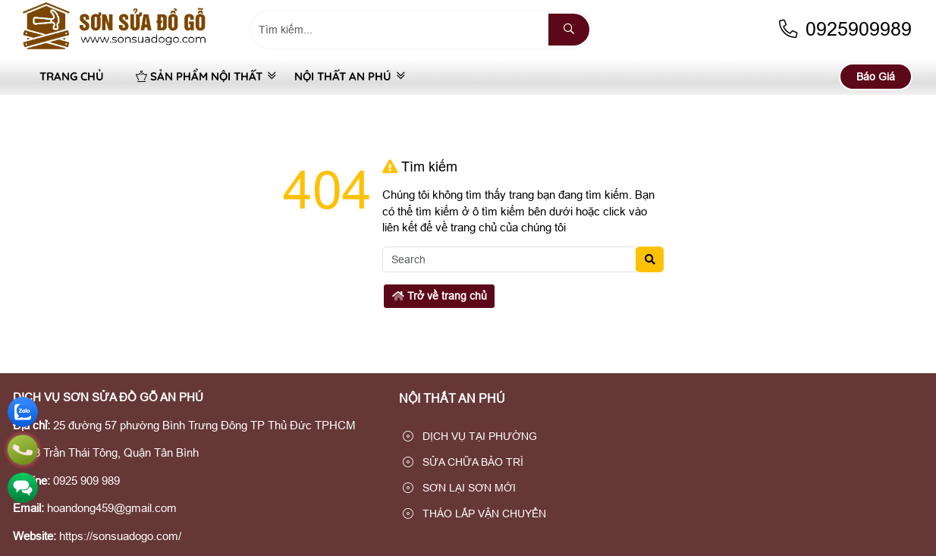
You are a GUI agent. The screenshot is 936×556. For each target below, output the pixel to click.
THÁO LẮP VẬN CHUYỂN (474, 513)
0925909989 (844, 29)
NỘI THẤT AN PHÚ (342, 76)
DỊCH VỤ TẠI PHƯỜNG (470, 436)
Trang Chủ (71, 76)
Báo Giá (875, 77)
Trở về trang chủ (439, 296)
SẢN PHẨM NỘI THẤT (199, 76)
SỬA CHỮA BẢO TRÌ (463, 462)
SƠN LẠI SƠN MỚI (459, 488)
